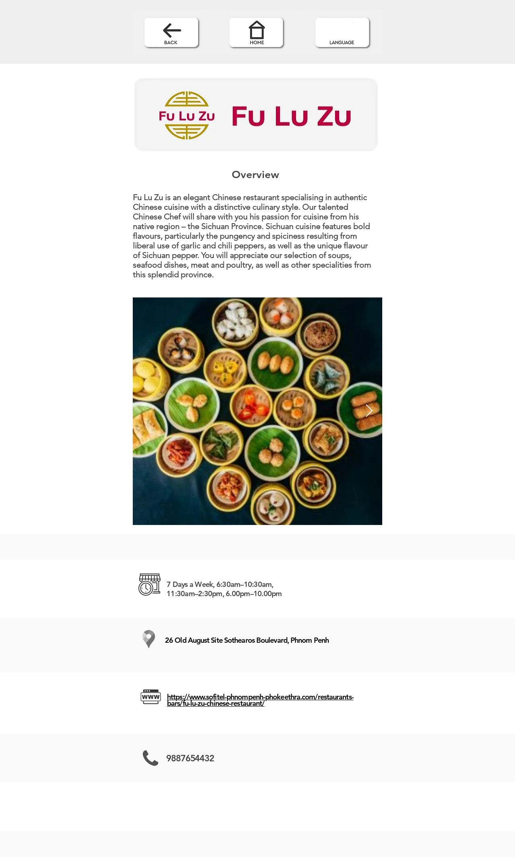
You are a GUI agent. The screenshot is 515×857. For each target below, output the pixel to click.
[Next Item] (369, 411)
